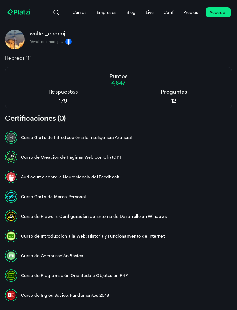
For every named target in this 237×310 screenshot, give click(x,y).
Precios (190, 12)
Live (150, 12)
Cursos (80, 12)
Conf (168, 12)
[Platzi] (19, 12)
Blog (131, 12)
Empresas (107, 12)
